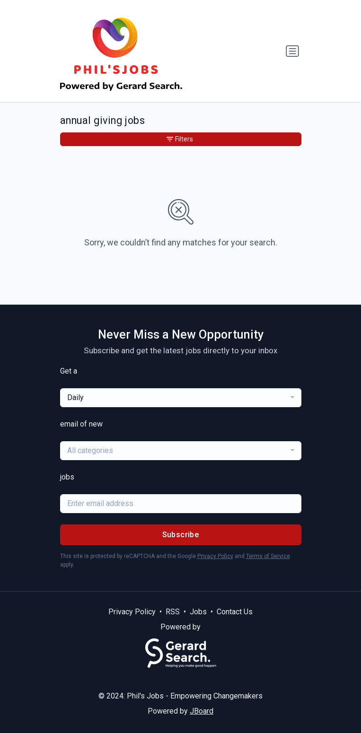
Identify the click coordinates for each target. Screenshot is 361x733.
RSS (173, 611)
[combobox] (180, 397)
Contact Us (235, 611)
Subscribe (180, 534)
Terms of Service (268, 556)
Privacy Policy (215, 556)
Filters (180, 139)
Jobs (198, 611)
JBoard (201, 711)
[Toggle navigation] (292, 51)
